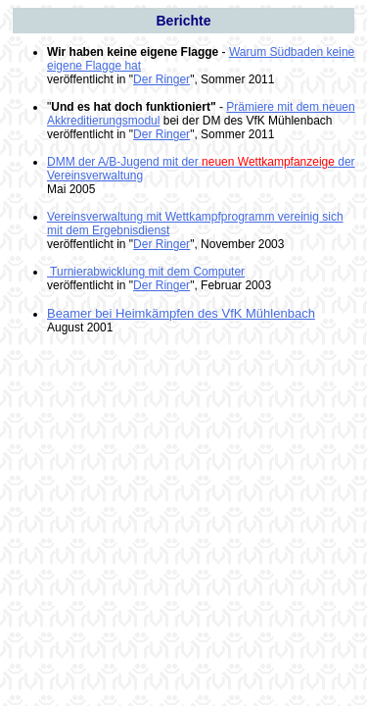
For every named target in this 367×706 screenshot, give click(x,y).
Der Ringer (161, 79)
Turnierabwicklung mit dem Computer (146, 271)
